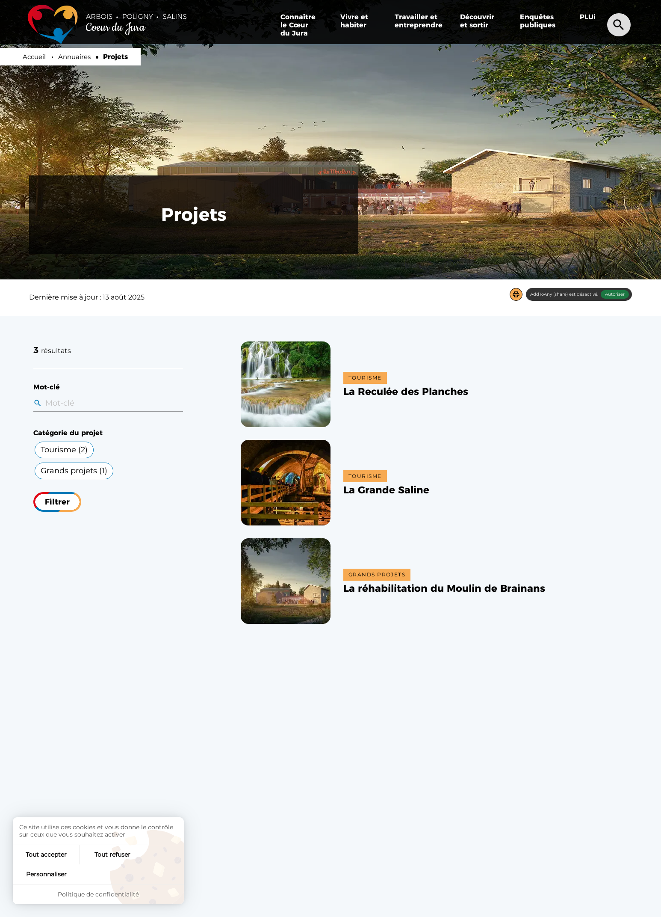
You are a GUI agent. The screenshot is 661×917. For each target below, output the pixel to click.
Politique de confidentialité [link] (98, 894)
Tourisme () (64, 449)
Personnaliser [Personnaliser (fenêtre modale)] (155, 873)
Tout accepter (41, 873)
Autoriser (615, 294)
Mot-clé (46, 387)
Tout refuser (98, 873)
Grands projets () (74, 470)
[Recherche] (620, 24)
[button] (516, 294)
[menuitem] (539, 21)
